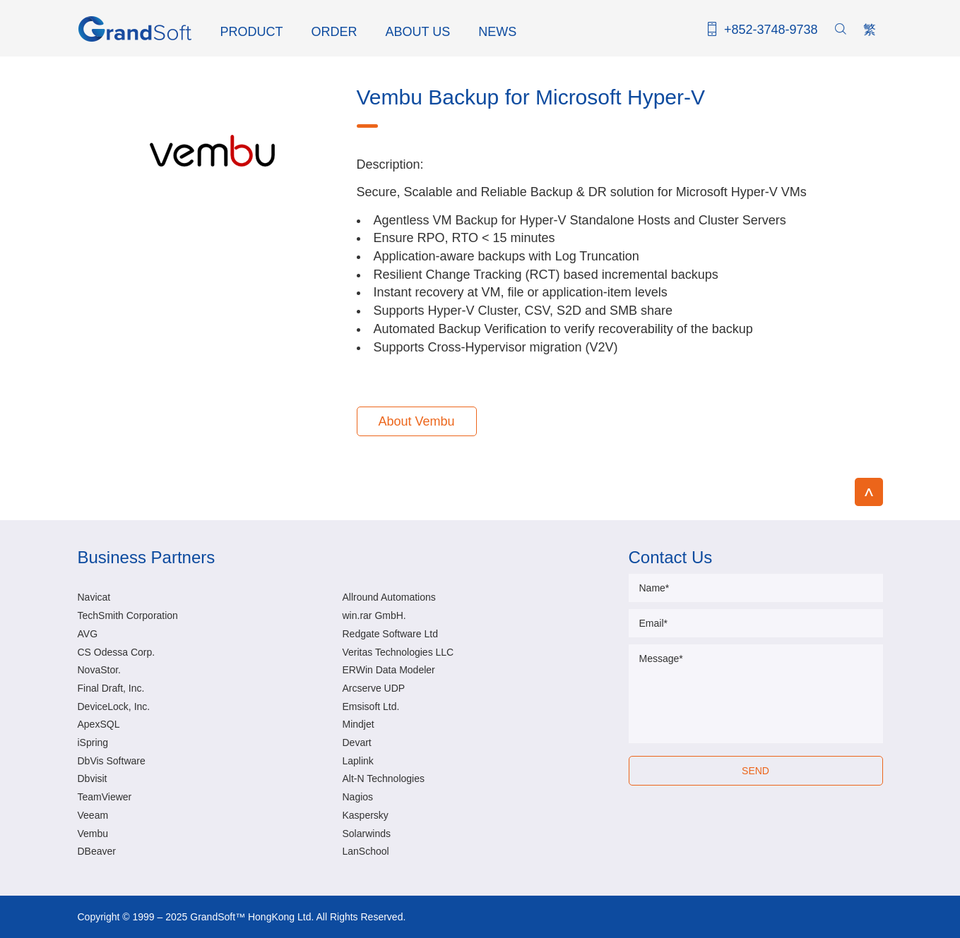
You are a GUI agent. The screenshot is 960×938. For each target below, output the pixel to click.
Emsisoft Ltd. (371, 706)
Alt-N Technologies (384, 778)
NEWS (497, 32)
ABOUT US (418, 32)
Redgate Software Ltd (390, 633)
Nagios (358, 796)
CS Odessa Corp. (116, 652)
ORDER (334, 32)
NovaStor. (99, 669)
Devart (357, 742)
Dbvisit (92, 778)
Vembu (93, 833)
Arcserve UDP (374, 688)
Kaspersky (366, 815)
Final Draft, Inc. (111, 688)
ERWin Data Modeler (389, 669)
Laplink (358, 760)
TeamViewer (105, 796)
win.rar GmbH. (374, 615)
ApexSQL (99, 724)
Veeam (93, 815)
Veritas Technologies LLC (398, 652)
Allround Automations (389, 597)
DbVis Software (112, 760)
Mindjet (358, 724)
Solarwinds (367, 833)
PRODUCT (251, 32)
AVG (88, 633)
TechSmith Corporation (128, 615)
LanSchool (366, 851)
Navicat (94, 597)
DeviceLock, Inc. (114, 706)
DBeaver (97, 851)
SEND (755, 770)
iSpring (93, 742)
